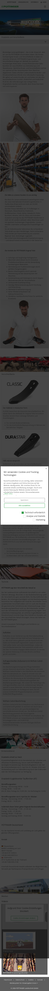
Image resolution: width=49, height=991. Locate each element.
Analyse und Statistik (35, 516)
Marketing (40, 519)
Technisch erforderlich (35, 512)
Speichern (24, 500)
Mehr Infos (9, 494)
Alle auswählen (24, 505)
